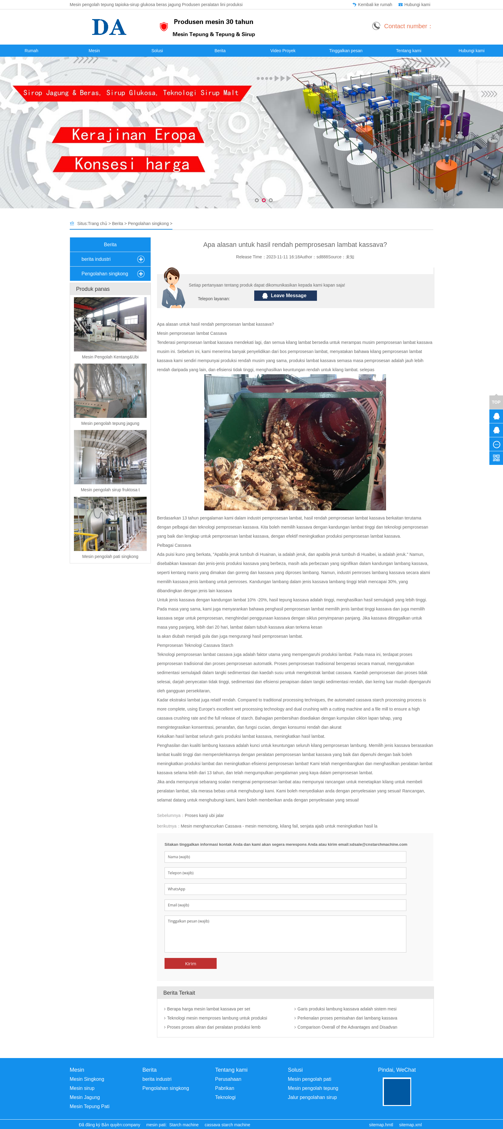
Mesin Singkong (87, 1079)
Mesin (94, 50)
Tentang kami (408, 50)
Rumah (31, 50)
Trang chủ (97, 223)
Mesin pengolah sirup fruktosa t (110, 489)
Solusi (157, 50)
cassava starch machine (227, 1124)
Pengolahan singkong (148, 223)
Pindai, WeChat (397, 1070)
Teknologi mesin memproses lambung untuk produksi (217, 1018)
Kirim (190, 963)
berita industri (96, 259)
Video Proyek (282, 50)
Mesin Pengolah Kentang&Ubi (110, 356)
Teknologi (225, 1097)
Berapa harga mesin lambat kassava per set (208, 1008)
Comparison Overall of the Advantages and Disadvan (347, 1027)
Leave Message (288, 295)
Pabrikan (224, 1088)
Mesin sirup (82, 1088)
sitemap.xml (410, 1124)
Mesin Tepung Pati (89, 1106)
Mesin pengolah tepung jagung (110, 423)
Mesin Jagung (85, 1097)
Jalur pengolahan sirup (312, 1097)
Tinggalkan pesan (345, 50)
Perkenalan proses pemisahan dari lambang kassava (347, 1018)
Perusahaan (228, 1079)
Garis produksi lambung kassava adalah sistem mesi (347, 1008)
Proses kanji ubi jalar (204, 815)
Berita (220, 50)
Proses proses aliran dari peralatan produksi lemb (214, 1027)
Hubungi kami (417, 4)
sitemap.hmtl (381, 1124)
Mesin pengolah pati (309, 1079)
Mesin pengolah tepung (313, 1088)
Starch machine (183, 1124)
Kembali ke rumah (375, 4)
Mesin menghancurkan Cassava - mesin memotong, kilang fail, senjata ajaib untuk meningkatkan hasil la (279, 826)
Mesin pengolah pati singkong (110, 556)
